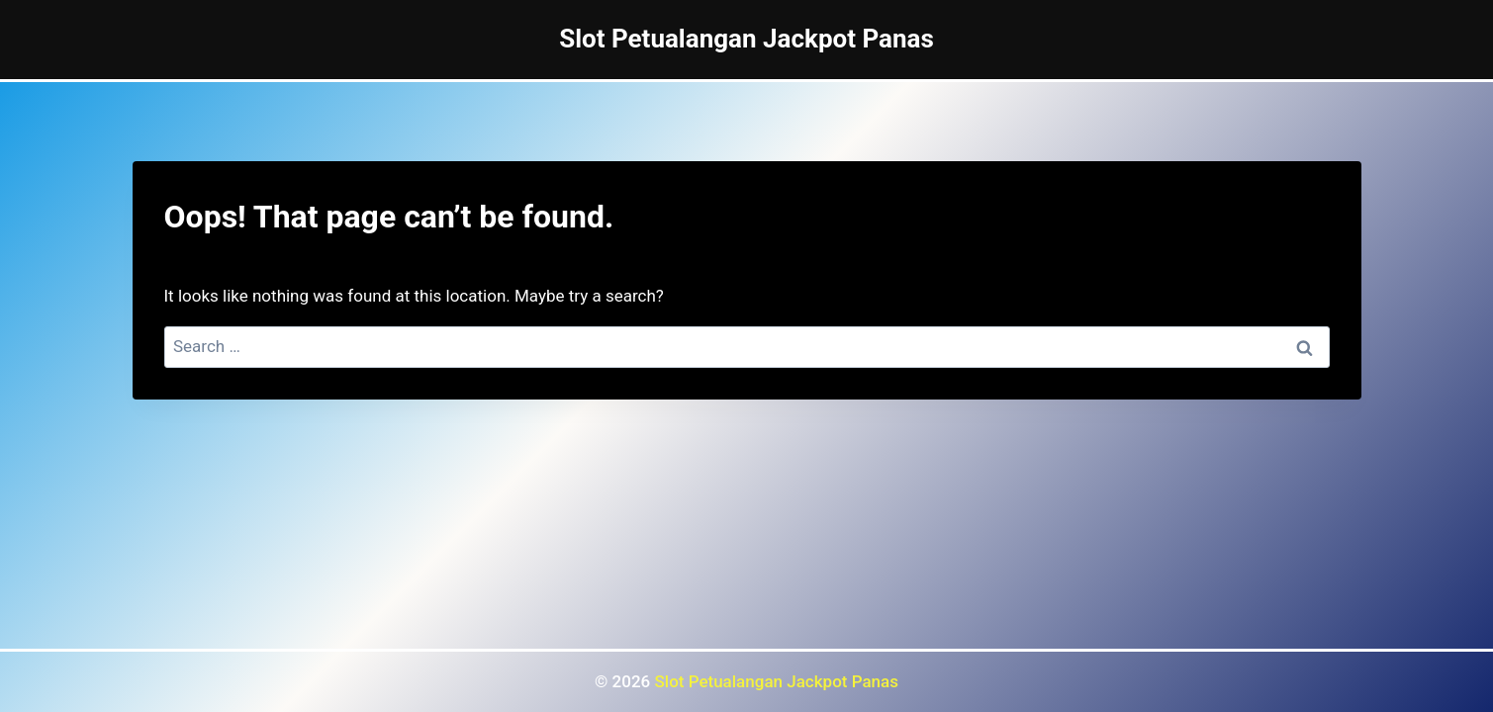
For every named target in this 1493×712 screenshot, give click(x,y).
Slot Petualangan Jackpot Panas (776, 681)
